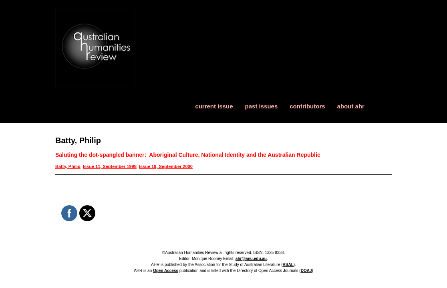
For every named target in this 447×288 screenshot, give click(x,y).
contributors (307, 106)
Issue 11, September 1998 (110, 166)
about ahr (350, 106)
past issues (261, 106)
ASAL (288, 264)
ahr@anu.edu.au (251, 258)
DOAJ (306, 270)
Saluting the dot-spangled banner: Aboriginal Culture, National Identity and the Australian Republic (187, 155)
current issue (214, 106)
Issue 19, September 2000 (166, 166)
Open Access (165, 270)
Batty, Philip (68, 166)
